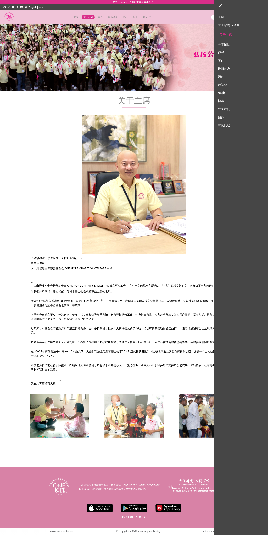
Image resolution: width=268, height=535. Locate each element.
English (33, 7)
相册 (135, 17)
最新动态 (113, 17)
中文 (41, 7)
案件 (100, 17)
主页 (75, 17)
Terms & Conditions (60, 531)
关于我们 (88, 17)
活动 (125, 17)
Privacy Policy (211, 531)
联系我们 (147, 17)
